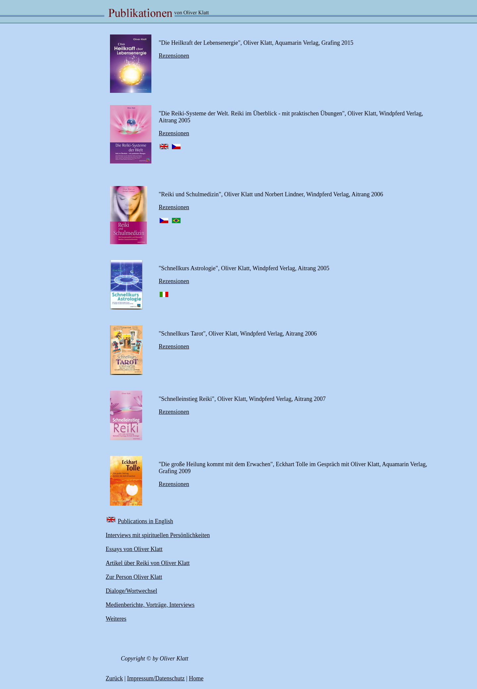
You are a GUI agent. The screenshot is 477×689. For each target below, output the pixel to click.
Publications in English (145, 521)
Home (196, 678)
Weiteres (116, 618)
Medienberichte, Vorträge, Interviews (150, 604)
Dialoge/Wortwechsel (131, 591)
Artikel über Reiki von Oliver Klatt (147, 563)
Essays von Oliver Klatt (134, 549)
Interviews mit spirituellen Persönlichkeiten (158, 535)
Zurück (114, 678)
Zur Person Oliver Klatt (134, 577)
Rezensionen (174, 55)
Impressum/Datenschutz (156, 678)
